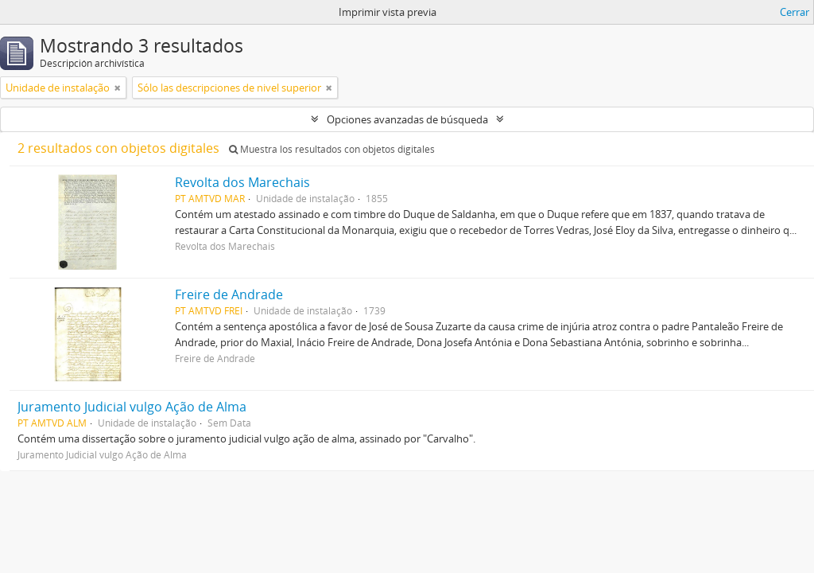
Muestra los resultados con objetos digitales (332, 149)
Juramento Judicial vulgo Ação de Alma (131, 406)
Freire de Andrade (229, 294)
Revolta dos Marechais (242, 182)
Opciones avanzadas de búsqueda (407, 119)
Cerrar (794, 12)
